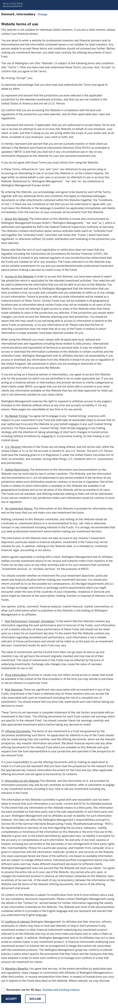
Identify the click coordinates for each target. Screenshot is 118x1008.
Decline (35, 998)
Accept (11, 998)
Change (42, 14)
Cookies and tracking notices (61, 989)
